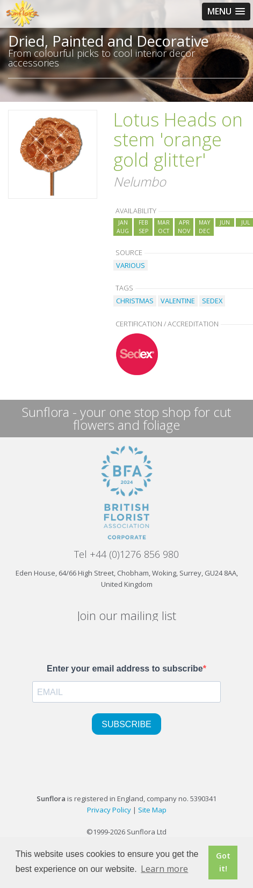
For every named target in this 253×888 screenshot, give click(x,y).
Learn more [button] (164, 869)
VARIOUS (130, 265)
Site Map (152, 810)
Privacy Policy (109, 810)
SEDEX (212, 300)
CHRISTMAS (135, 300)
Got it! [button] (223, 862)
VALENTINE (178, 300)
